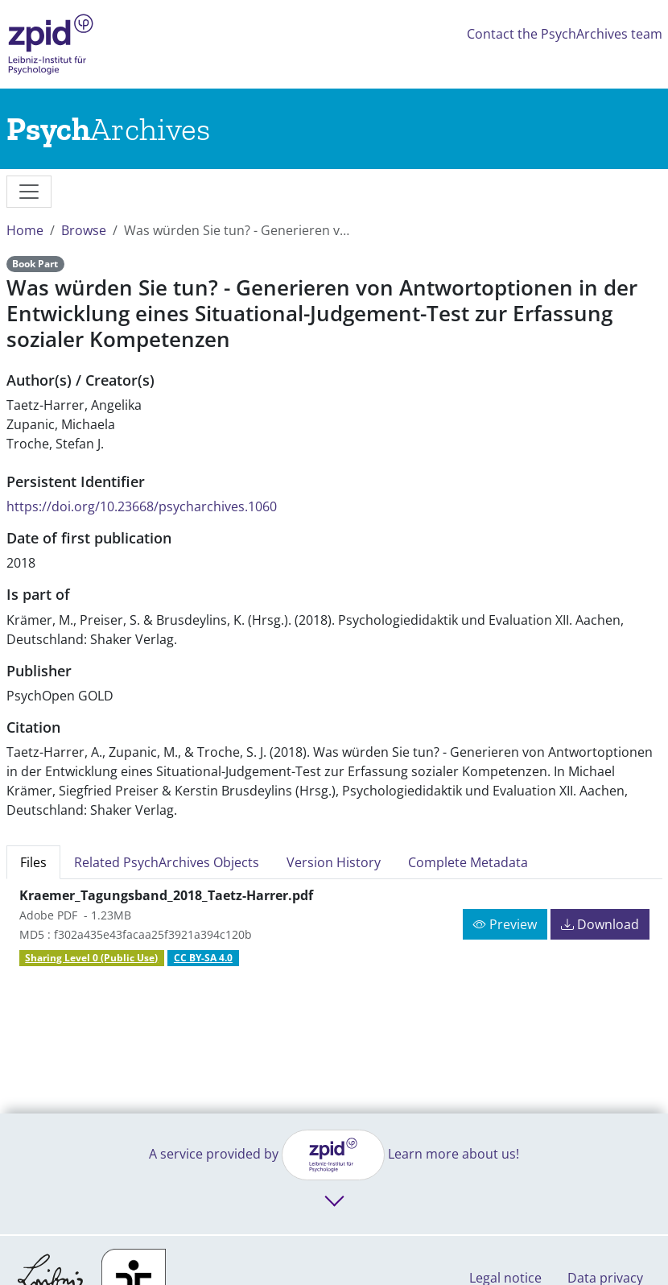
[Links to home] (108, 128)
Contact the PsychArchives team (564, 34)
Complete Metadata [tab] (468, 862)
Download (600, 924)
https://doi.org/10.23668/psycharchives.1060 (141, 506)
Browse (83, 230)
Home (24, 230)
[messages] (29, 192)
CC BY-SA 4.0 (203, 958)
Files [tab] (33, 862)
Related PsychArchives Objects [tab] (166, 862)
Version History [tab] (334, 862)
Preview (505, 924)
